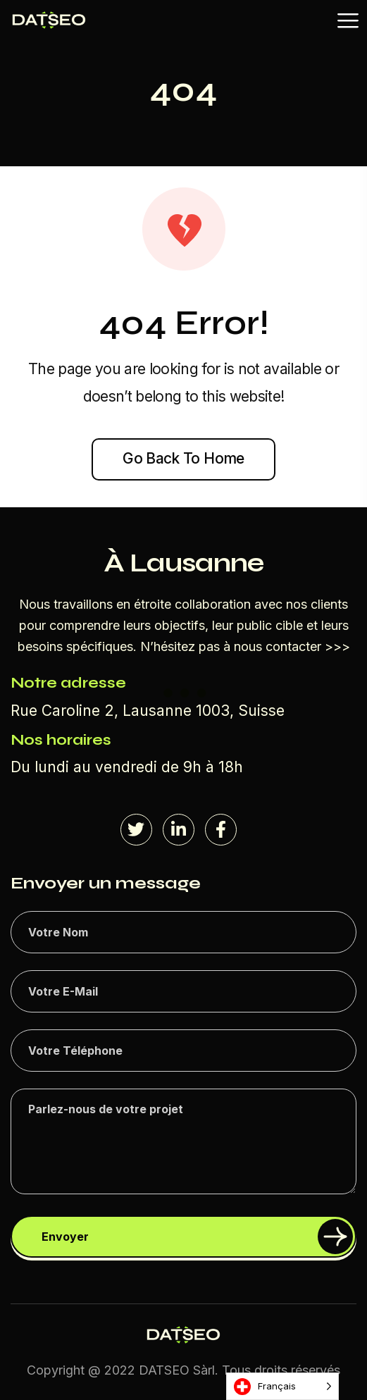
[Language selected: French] (282, 1386)
